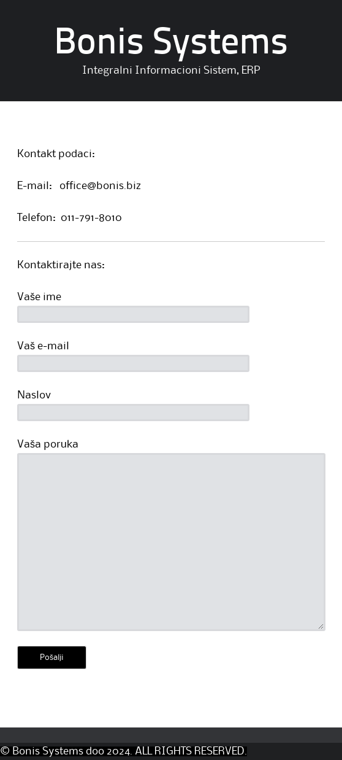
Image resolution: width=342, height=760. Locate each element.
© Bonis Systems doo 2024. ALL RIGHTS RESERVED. (123, 751)
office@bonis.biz (100, 186)
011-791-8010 (91, 218)
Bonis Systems (171, 44)
